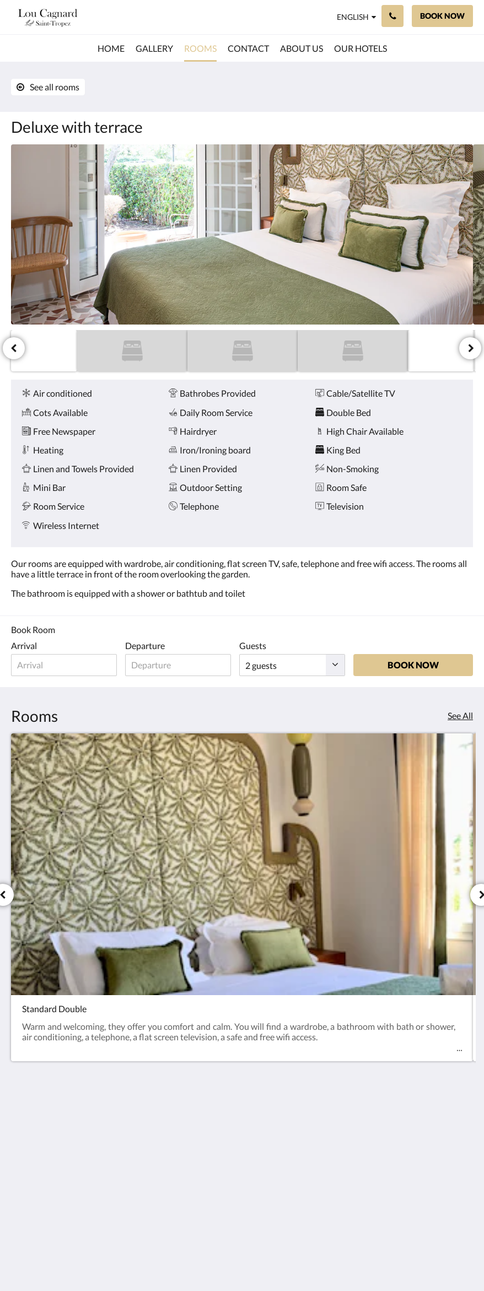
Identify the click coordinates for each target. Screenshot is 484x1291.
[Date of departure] (183, 665)
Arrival (24, 645)
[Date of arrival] (65, 665)
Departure (148, 645)
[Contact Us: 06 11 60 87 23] (392, 16)
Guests (259, 645)
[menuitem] (111, 48)
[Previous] (14, 348)
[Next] (470, 348)
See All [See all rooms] (460, 715)
